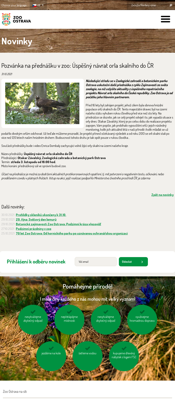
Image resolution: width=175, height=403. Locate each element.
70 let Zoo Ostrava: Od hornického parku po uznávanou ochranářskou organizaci (72, 233)
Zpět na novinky (162, 195)
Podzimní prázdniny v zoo (33, 229)
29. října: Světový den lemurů (36, 219)
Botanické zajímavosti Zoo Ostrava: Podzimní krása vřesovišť (58, 224)
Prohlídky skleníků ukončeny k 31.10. (41, 215)
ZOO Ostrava (16, 20)
